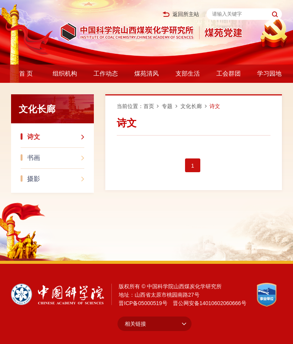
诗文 (55, 134)
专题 (167, 106)
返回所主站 (181, 14)
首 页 (26, 73)
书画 (55, 155)
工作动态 (105, 73)
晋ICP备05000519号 (143, 303)
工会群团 (228, 73)
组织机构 (65, 73)
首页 (148, 106)
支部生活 (187, 73)
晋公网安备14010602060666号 (209, 303)
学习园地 (269, 73)
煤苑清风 (146, 73)
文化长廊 (191, 106)
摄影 (55, 176)
